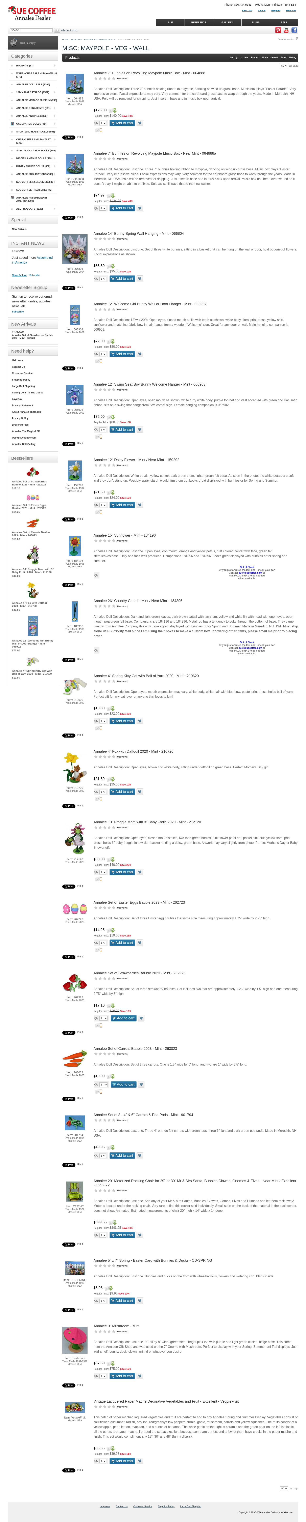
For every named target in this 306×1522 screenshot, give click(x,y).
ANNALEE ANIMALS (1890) (29, 116)
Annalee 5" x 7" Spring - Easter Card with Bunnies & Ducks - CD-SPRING (153, 1260)
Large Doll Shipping (23, 386)
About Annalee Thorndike (27, 412)
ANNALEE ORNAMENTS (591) (31, 108)
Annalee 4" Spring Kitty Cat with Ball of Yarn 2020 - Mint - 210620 (146, 676)
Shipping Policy (21, 379)
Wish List (291, 10)
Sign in (261, 10)
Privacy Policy (20, 418)
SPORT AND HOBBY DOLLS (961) (33, 131)
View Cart (247, 10)
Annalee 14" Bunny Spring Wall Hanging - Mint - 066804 (139, 234)
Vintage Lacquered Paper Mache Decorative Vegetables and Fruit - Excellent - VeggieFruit (166, 1401)
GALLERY (227, 22)
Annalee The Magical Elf (26, 431)
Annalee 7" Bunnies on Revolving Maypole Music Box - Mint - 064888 (149, 73)
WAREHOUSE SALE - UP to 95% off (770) (34, 75)
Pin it (80, 137)
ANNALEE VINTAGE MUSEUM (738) (34, 100)
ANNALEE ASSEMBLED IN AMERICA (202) (29, 199)
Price (265, 57)
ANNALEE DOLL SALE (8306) (30, 84)
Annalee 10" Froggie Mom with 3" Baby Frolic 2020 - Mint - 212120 (147, 822)
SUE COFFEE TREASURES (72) (31, 189)
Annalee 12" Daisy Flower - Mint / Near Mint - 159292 (137, 460)
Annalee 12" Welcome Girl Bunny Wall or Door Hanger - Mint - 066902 (150, 304)
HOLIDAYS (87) (22, 65)
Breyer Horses (20, 424)
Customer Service (22, 373)
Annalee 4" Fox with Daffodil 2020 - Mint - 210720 (133, 751)
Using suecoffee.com (24, 437)
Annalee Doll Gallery (24, 444)
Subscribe (34, 275)
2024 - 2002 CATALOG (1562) (30, 92)
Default (274, 57)
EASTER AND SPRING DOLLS (99, 39)
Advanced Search (69, 30)
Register (275, 10)
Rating (292, 57)
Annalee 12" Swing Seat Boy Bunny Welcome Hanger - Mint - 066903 (150, 384)
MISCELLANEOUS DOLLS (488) (31, 158)
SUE (170, 22)
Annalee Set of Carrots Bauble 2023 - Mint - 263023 (135, 1049)
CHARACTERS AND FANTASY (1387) (31, 141)
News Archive (19, 275)
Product (255, 57)
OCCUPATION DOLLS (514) (29, 123)
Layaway (17, 399)
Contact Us (18, 366)
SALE (284, 22)
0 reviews (122, 78)
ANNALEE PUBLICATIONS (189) (32, 174)
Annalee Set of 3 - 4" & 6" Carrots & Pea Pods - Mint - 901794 (143, 1115)
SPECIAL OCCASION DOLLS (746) (33, 150)
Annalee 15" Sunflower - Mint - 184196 (125, 535)
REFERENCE (198, 22)
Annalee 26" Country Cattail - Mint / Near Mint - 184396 (138, 601)
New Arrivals (19, 229)
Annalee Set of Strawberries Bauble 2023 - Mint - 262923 (140, 973)
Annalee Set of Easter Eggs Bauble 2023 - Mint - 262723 (139, 902)
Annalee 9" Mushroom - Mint (117, 1326)
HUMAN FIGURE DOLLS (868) (30, 166)
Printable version (286, 39)
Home (65, 39)
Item (246, 57)
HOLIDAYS (76, 39)
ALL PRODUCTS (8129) (27, 208)
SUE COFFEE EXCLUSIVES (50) (32, 182)
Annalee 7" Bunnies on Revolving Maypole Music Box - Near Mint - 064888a (155, 153)
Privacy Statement (22, 405)
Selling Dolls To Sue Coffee (27, 392)
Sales (284, 57)
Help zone (18, 360)
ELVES (255, 22)
